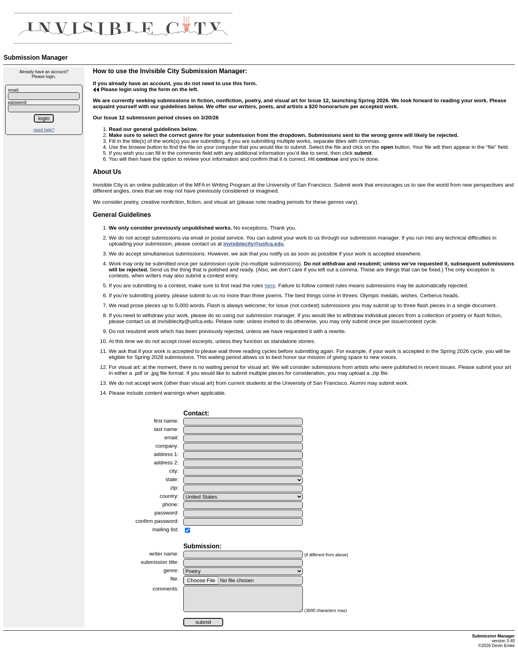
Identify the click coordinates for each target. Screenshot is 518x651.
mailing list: (165, 529)
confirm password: (157, 521)
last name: (166, 429)
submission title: (160, 562)
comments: (166, 589)
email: (13, 90)
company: (167, 446)
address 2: (166, 463)
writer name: (164, 554)
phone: (170, 504)
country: (169, 496)
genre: (171, 570)
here (270, 285)
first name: (166, 421)
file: (174, 579)
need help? (44, 129)
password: (17, 102)
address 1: (166, 454)
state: (172, 479)
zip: (174, 488)
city (173, 471)
